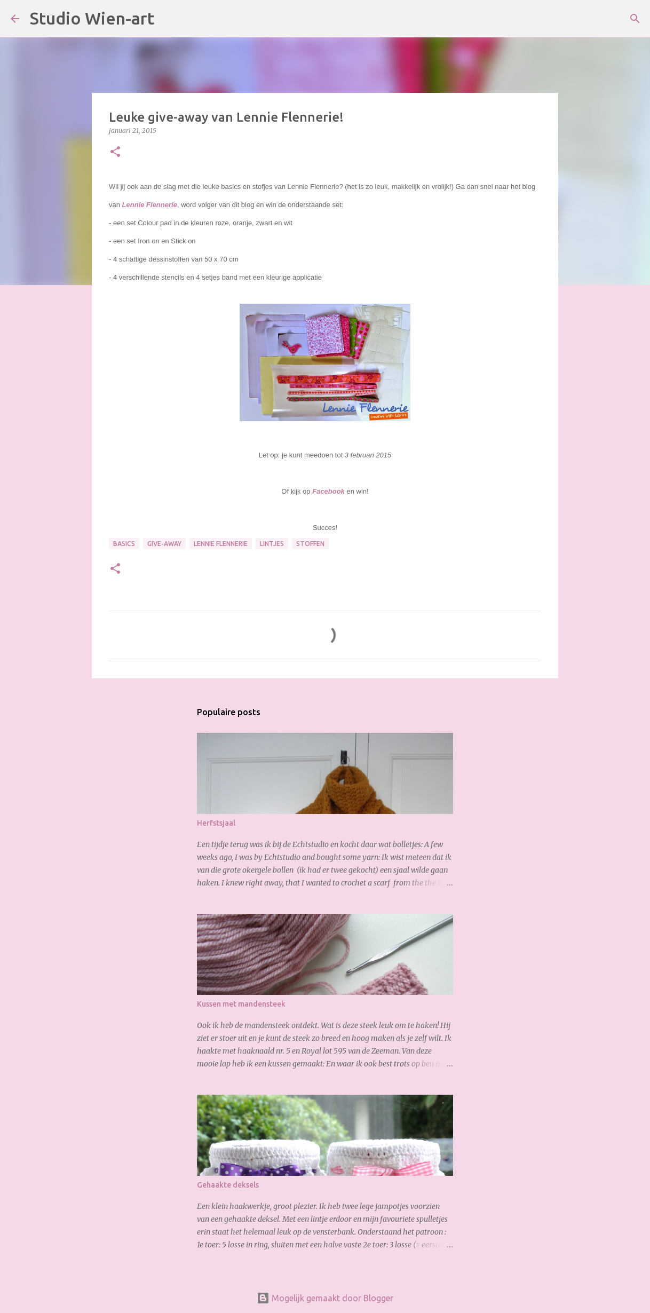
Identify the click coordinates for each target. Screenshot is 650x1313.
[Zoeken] (169, 18)
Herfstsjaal (216, 823)
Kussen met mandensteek (241, 1004)
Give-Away (164, 543)
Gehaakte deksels (228, 1185)
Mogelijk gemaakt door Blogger (325, 1298)
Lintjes (272, 543)
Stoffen (310, 543)
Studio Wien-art (92, 18)
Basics (124, 543)
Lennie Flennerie (221, 543)
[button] (115, 152)
